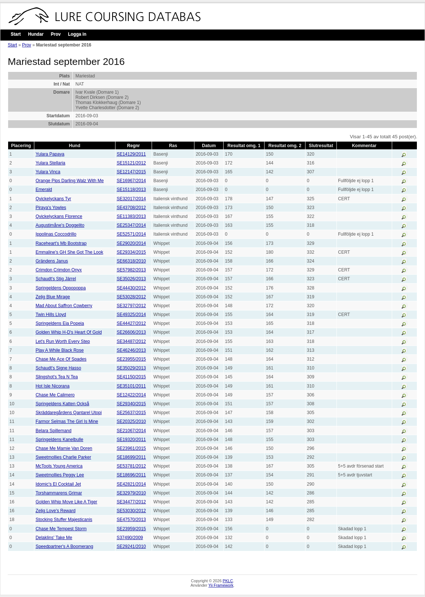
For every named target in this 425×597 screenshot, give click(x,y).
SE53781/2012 (131, 466)
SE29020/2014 (131, 243)
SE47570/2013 (131, 519)
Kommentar (364, 145)
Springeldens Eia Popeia (59, 323)
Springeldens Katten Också (62, 403)
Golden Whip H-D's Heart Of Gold (68, 332)
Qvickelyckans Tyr (53, 198)
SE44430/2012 (131, 288)
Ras (173, 145)
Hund (74, 145)
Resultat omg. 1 (244, 145)
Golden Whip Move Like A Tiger (66, 501)
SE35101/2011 (131, 386)
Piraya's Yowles (50, 207)
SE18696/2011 (131, 475)
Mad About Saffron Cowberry (63, 305)
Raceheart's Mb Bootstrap (60, 243)
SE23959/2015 (131, 528)
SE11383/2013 (131, 216)
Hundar (36, 34)
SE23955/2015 (131, 359)
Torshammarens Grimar (58, 493)
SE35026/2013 (131, 278)
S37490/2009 (130, 537)
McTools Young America (58, 466)
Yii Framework (221, 585)
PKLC (228, 581)
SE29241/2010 (131, 546)
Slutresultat (321, 145)
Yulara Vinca (47, 171)
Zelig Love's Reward (55, 510)
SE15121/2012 (131, 163)
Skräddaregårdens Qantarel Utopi (68, 412)
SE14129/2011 (131, 154)
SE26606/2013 (131, 332)
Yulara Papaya (49, 154)
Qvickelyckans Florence (58, 216)
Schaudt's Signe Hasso (58, 368)
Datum (209, 145)
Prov (56, 34)
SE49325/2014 (131, 314)
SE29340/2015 (131, 403)
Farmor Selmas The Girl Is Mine (66, 421)
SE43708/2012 (131, 207)
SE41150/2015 (131, 376)
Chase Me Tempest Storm (60, 528)
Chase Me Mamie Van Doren (63, 448)
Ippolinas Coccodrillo (55, 234)
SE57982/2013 (131, 270)
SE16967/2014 (131, 180)
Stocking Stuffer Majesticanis (63, 519)
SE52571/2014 (131, 234)
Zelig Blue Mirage (52, 296)
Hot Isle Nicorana (52, 386)
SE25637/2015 (131, 412)
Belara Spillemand (53, 430)
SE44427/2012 (131, 323)
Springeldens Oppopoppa (60, 288)
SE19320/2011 (131, 439)
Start (16, 34)
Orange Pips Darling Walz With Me (69, 180)
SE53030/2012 (131, 510)
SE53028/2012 (131, 296)
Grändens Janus (51, 261)
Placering (21, 145)
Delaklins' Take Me (53, 537)
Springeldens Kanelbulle (59, 439)
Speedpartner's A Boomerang (64, 546)
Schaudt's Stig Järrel (55, 278)
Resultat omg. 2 (285, 145)
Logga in (77, 34)
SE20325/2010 (131, 421)
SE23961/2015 (131, 448)
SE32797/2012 (131, 305)
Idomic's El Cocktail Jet (58, 484)
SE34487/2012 (131, 341)
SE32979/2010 (131, 493)
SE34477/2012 (131, 501)
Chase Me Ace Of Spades (60, 359)
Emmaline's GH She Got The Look (69, 252)
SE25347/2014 (131, 225)
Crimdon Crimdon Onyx (58, 270)
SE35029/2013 (131, 368)
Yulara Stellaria (50, 163)
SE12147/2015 (131, 171)
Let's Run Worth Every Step (62, 341)
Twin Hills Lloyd (50, 314)
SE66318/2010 (131, 261)
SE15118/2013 (131, 189)
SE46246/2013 (131, 350)
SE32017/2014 (131, 198)
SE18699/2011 (131, 457)
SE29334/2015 (131, 252)
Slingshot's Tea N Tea (56, 376)
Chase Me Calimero (55, 395)
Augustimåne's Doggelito (59, 225)
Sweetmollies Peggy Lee (59, 475)
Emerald (43, 189)
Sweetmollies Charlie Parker (63, 457)
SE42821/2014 (131, 484)
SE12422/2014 (131, 395)
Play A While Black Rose (59, 350)
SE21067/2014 (131, 430)
